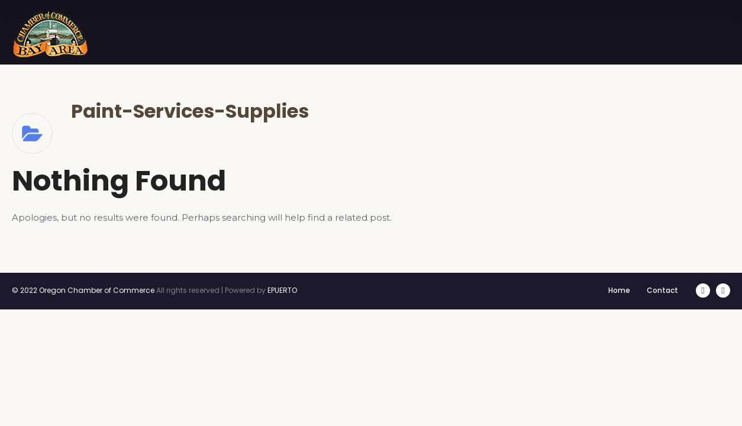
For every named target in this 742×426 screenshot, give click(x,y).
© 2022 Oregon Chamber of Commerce (83, 290)
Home (619, 290)
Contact (662, 290)
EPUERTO (282, 290)
